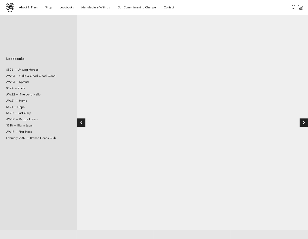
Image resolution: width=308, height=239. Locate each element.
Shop (48, 7)
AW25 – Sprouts (17, 82)
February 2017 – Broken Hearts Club (31, 138)
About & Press (28, 7)
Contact (169, 7)
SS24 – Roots (15, 88)
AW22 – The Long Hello (23, 94)
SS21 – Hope (15, 107)
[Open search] (294, 7)
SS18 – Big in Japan (19, 125)
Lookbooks (67, 7)
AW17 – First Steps (19, 131)
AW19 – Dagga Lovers (22, 119)
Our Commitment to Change (136, 7)
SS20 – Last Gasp (18, 113)
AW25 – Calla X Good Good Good (31, 76)
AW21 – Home (16, 100)
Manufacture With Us (95, 7)
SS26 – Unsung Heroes (22, 69)
